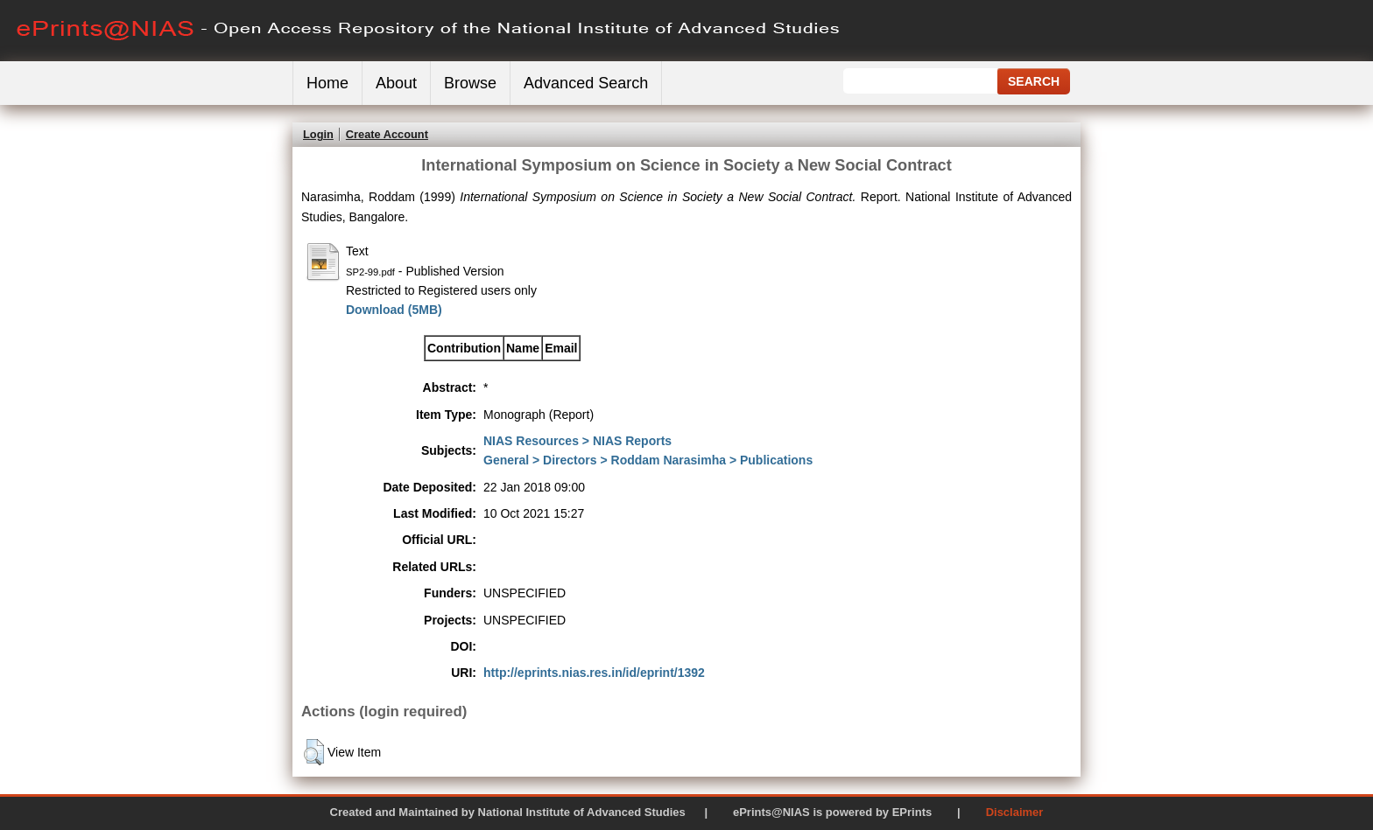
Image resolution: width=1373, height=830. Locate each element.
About (396, 83)
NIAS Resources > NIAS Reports (577, 441)
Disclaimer (1015, 812)
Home (327, 83)
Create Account (387, 134)
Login (318, 134)
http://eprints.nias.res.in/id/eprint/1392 (594, 673)
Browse (470, 83)
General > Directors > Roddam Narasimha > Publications (648, 460)
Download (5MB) (394, 310)
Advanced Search (586, 83)
